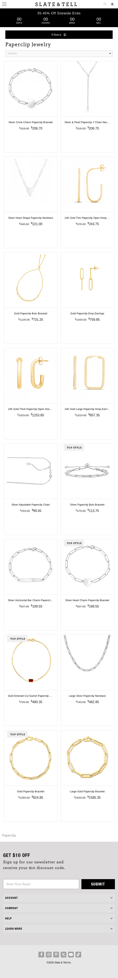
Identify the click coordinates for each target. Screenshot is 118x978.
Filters (59, 34)
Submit (98, 884)
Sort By (59, 54)
